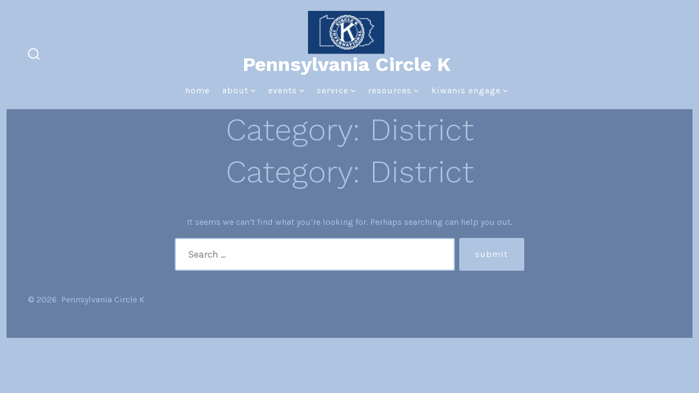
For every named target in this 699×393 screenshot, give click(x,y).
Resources (393, 90)
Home (197, 90)
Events (286, 90)
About (239, 90)
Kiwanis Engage (469, 90)
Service (336, 90)
